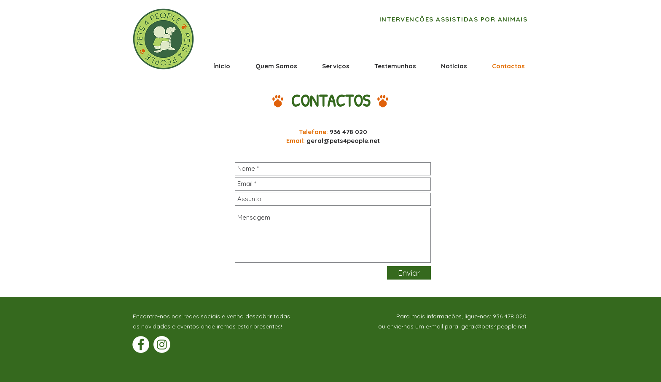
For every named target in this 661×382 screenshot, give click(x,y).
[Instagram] (161, 344)
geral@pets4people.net (343, 141)
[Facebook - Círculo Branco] (140, 344)
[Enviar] (409, 273)
